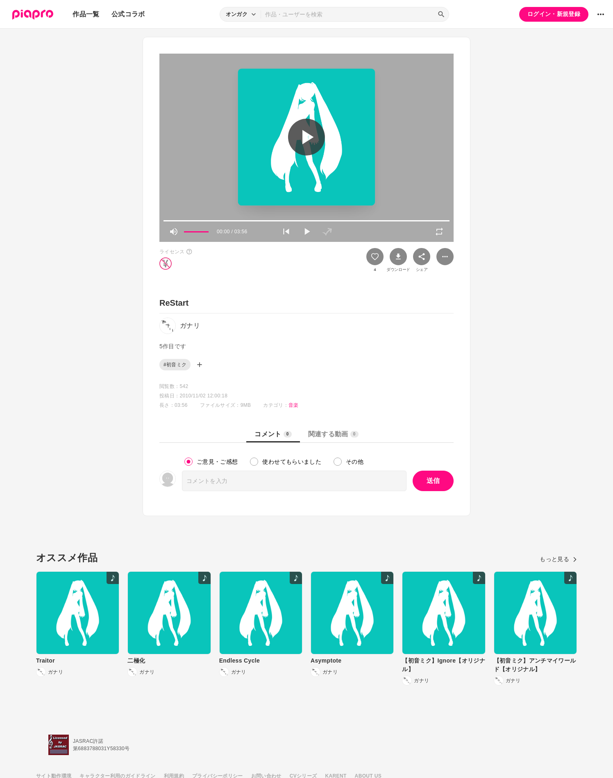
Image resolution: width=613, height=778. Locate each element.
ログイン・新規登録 (553, 14)
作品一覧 (86, 14)
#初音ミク (174, 365)
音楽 (293, 405)
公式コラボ (128, 14)
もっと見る (558, 559)
